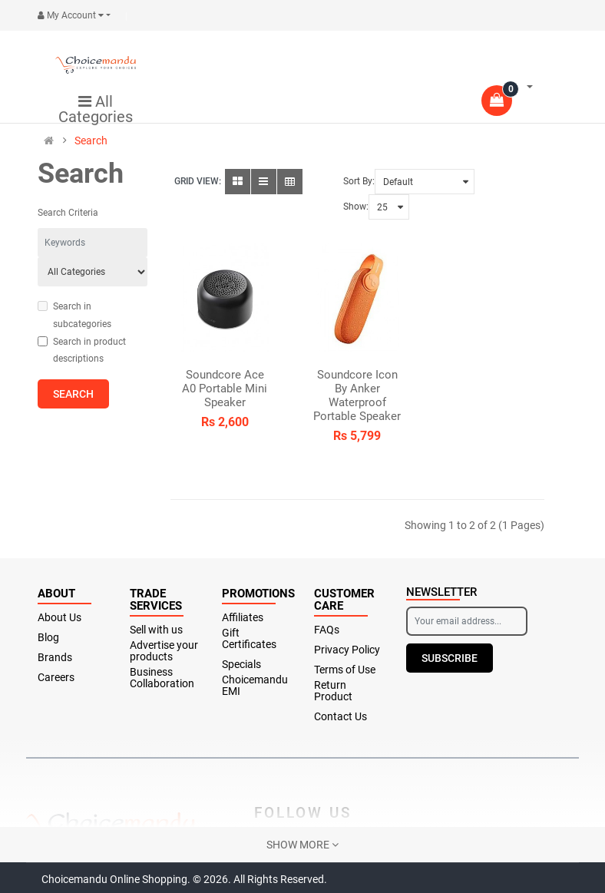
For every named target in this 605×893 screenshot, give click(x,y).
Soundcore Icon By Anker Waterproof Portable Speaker (357, 395)
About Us (59, 617)
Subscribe (450, 658)
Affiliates (242, 617)
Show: (356, 206)
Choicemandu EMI (255, 685)
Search (90, 140)
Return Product (333, 691)
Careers (56, 677)
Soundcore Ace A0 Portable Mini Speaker (224, 388)
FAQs (326, 630)
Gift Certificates (249, 638)
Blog (48, 637)
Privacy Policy (347, 650)
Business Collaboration (162, 678)
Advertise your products (164, 651)
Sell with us (156, 630)
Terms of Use (344, 670)
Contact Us (340, 717)
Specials (241, 664)
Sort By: (359, 181)
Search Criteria (68, 212)
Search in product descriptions (82, 350)
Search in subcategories (74, 315)
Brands (55, 657)
